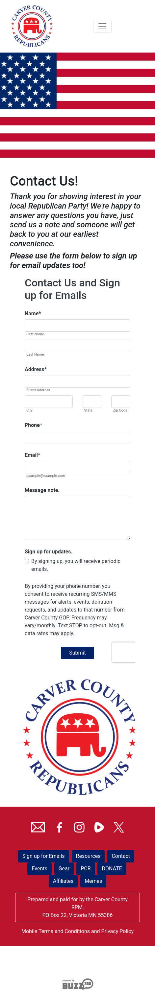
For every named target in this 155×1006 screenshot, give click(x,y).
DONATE (112, 868)
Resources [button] (88, 856)
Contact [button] (121, 856)
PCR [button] (85, 868)
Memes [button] (93, 881)
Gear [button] (64, 868)
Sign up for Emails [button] (43, 856)
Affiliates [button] (63, 881)
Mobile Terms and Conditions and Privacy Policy (77, 931)
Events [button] (39, 868)
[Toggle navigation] (102, 26)
